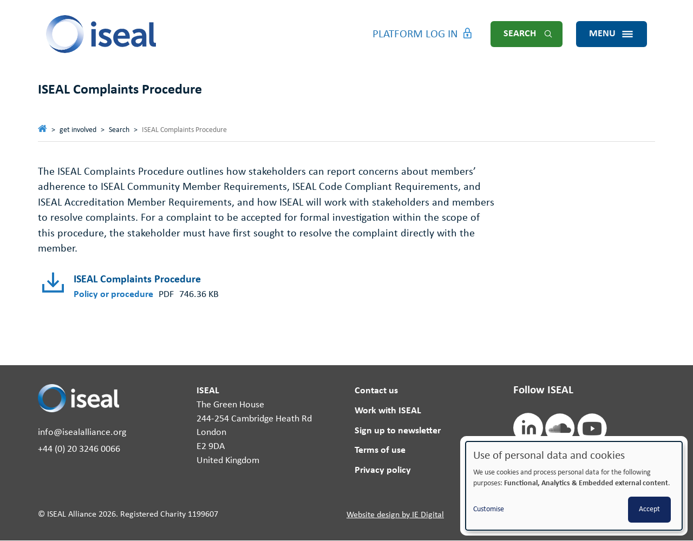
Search (520, 34)
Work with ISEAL (388, 411)
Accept (649, 509)
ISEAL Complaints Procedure (137, 279)
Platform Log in (415, 34)
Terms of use (380, 450)
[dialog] (574, 485)
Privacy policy (383, 470)
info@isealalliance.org (82, 432)
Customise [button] (488, 509)
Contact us (376, 391)
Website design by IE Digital (395, 515)
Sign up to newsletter (398, 431)
